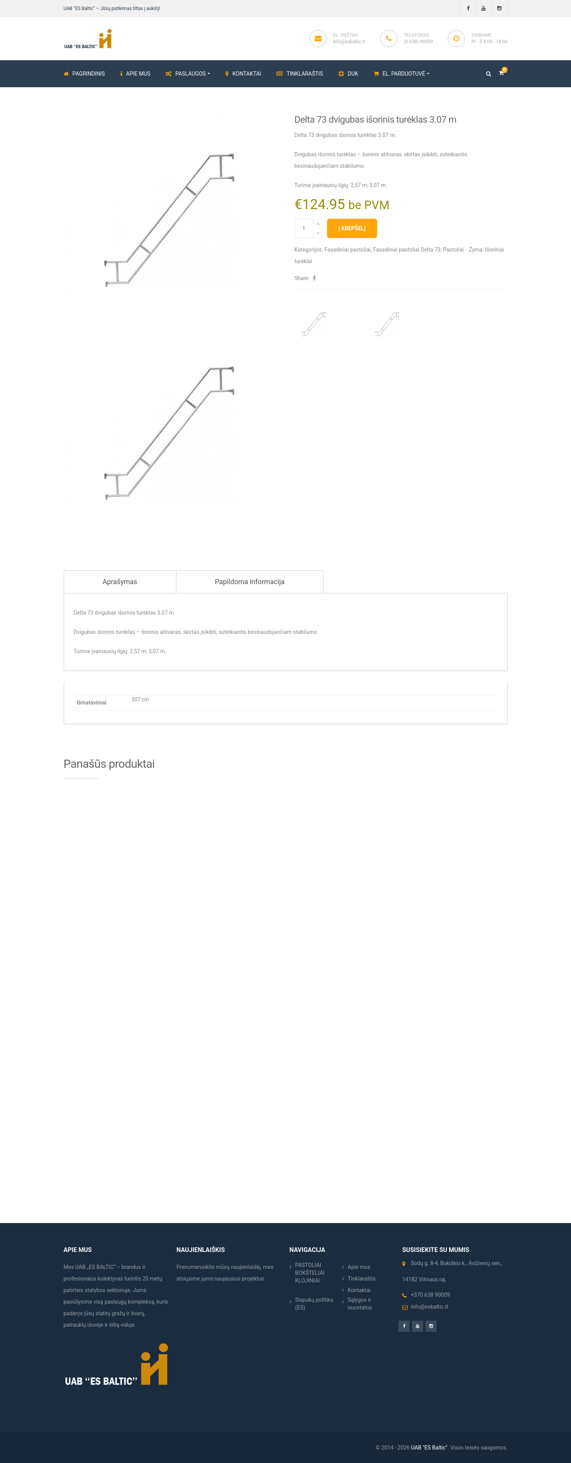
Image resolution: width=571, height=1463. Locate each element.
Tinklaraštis (362, 1278)
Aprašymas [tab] (120, 582)
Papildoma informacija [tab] (250, 582)
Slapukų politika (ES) (314, 1304)
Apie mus (359, 1267)
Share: (302, 278)
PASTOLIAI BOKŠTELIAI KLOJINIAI (310, 1273)
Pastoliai (453, 250)
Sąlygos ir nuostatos (360, 1304)
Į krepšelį (352, 228)
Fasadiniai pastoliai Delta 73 (407, 250)
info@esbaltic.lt (349, 41)
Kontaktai (359, 1290)
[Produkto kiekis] (304, 228)
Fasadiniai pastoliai (347, 250)
